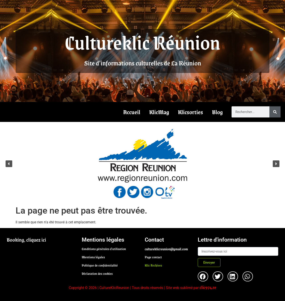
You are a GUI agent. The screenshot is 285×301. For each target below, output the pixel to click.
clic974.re (208, 287)
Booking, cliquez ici (26, 239)
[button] (142, 164)
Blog (217, 112)
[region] (142, 164)
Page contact (153, 257)
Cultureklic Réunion (142, 42)
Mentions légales (93, 257)
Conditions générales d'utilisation (104, 248)
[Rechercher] (275, 111)
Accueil (131, 112)
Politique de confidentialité (100, 265)
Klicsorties (190, 112)
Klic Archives (153, 265)
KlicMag (159, 112)
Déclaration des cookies (97, 273)
